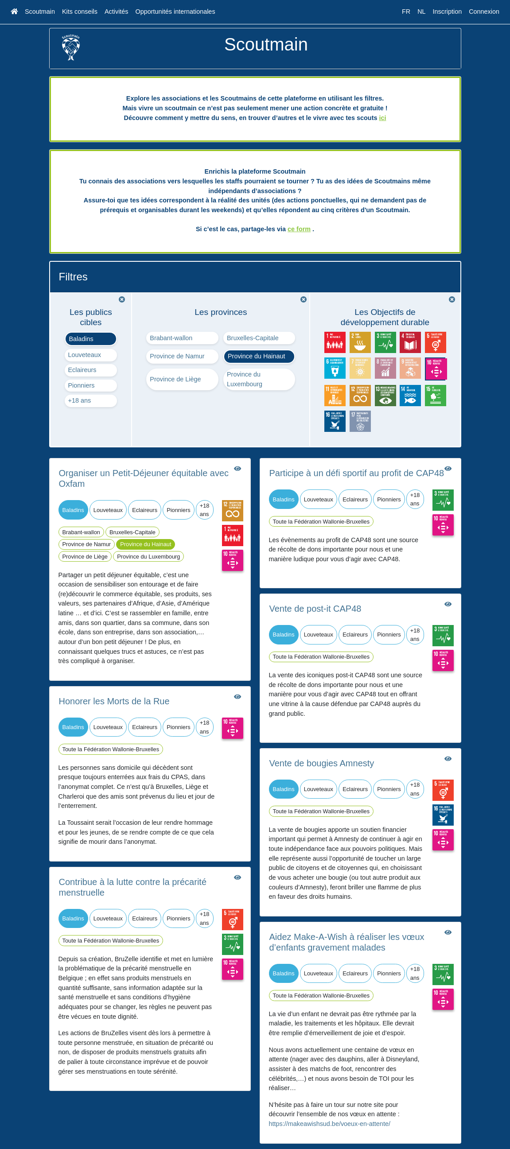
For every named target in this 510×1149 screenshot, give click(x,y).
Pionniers (81, 385)
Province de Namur (177, 356)
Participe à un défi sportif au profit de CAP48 (356, 473)
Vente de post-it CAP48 (315, 608)
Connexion (484, 11)
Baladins (81, 338)
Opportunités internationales (175, 11)
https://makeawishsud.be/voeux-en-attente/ (329, 1123)
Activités (116, 11)
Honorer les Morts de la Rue (114, 701)
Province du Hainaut (256, 356)
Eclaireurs (82, 369)
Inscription (447, 11)
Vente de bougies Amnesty (321, 763)
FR (406, 11)
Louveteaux (84, 354)
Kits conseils (79, 11)
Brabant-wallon (171, 338)
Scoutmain (40, 11)
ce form (299, 229)
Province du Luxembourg (244, 379)
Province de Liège (175, 379)
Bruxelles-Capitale (253, 338)
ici (382, 117)
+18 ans (79, 400)
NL (421, 11)
